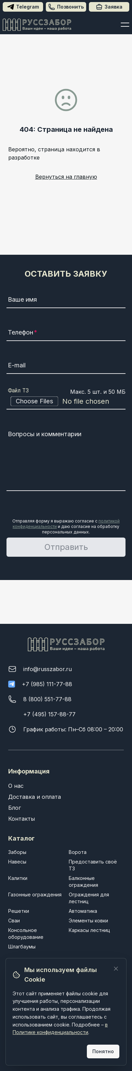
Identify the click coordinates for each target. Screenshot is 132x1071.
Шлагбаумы (22, 946)
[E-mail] (66, 366)
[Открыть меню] (125, 24)
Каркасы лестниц (89, 930)
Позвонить (66, 6)
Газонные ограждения (35, 894)
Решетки (18, 911)
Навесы (17, 862)
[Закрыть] (116, 968)
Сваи (14, 920)
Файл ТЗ (18, 391)
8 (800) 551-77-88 (47, 699)
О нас (16, 785)
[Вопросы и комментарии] (66, 459)
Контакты (21, 818)
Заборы (17, 852)
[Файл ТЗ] (66, 401)
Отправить (66, 547)
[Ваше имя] (66, 300)
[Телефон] (66, 333)
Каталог (21, 838)
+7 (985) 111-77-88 (47, 684)
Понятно (103, 1051)
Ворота (78, 852)
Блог (14, 807)
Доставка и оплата (34, 796)
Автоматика (83, 911)
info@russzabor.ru (47, 669)
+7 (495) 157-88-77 (49, 714)
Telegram (23, 6)
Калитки (17, 878)
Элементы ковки (88, 920)
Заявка (108, 7)
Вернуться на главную (66, 176)
